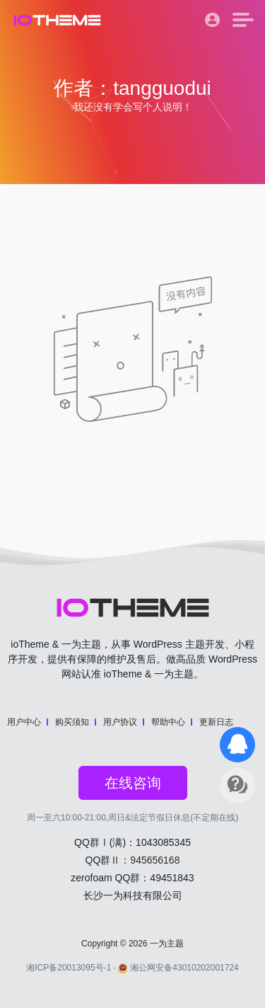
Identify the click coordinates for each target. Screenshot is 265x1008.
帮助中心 (168, 722)
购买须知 (72, 722)
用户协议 (120, 722)
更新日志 (216, 722)
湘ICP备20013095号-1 (68, 968)
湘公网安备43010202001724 (178, 968)
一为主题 (167, 944)
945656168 (154, 860)
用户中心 (24, 722)
